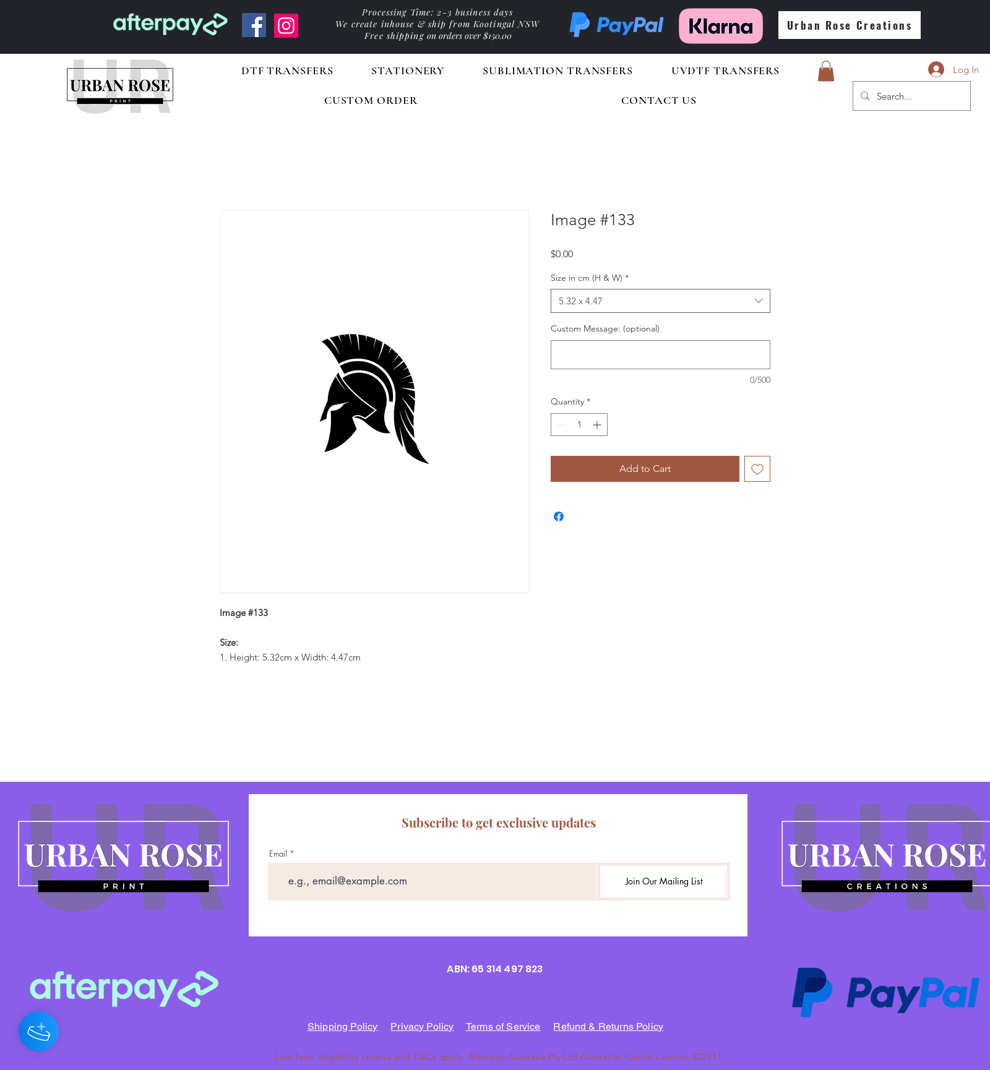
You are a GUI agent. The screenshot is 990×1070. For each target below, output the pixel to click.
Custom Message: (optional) (605, 328)
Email (278, 854)
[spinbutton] (579, 424)
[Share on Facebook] (558, 516)
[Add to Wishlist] (757, 469)
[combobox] (660, 301)
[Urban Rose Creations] (849, 25)
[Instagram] (286, 26)
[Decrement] (560, 424)
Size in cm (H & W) (590, 277)
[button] (826, 71)
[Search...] (910, 96)
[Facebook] (254, 25)
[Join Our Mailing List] (663, 882)
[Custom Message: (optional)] (660, 355)
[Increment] (598, 424)
